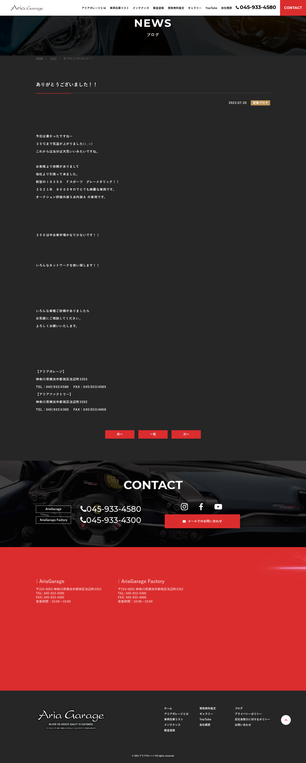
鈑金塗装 (158, 8)
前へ (120, 434)
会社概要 (226, 8)
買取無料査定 (176, 8)
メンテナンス (141, 8)
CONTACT (293, 8)
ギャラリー (195, 8)
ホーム (168, 708)
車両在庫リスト (119, 8)
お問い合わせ (243, 724)
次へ (186, 434)
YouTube (211, 8)
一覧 (153, 434)
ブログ (53, 58)
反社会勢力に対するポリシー (252, 719)
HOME (39, 58)
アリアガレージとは (94, 8)
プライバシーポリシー (248, 714)
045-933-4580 (258, 7)
